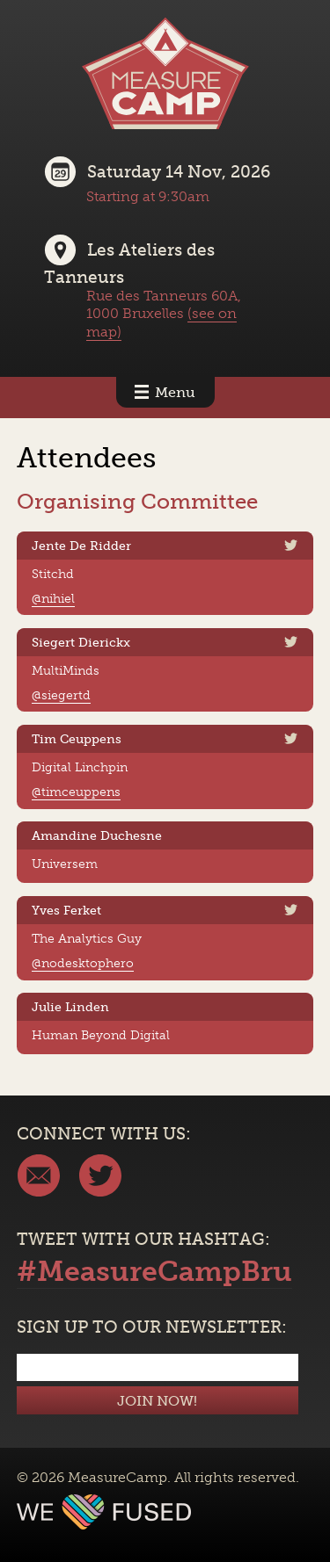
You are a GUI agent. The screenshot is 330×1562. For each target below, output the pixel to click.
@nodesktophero (83, 963)
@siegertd (61, 695)
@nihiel (53, 598)
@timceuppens (76, 791)
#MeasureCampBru (154, 1271)
